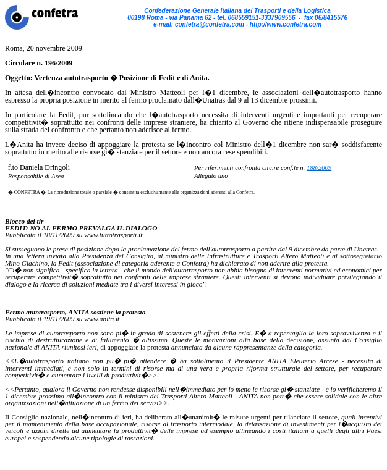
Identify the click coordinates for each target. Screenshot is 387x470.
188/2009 (319, 167)
